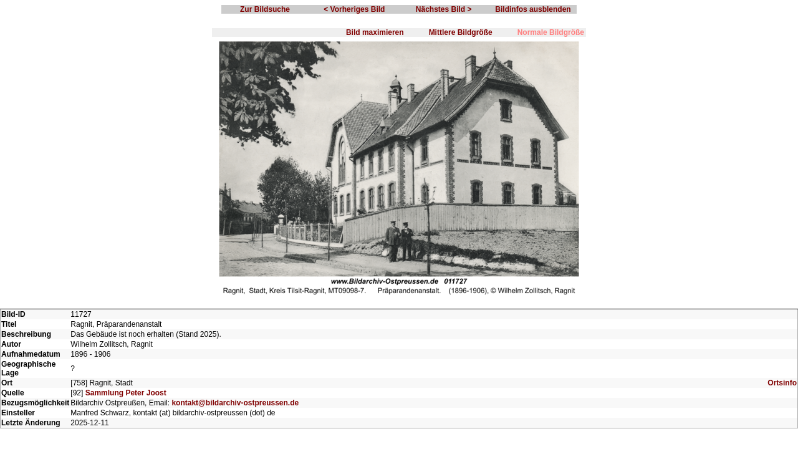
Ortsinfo (782, 383)
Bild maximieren (375, 32)
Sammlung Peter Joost (125, 393)
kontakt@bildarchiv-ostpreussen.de (235, 402)
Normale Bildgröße (550, 32)
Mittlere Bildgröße (461, 32)
